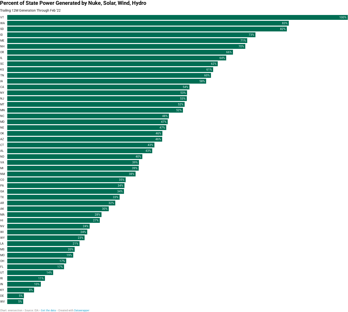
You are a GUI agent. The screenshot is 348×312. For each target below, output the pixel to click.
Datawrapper (81, 310)
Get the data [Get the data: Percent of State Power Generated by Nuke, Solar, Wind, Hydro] (48, 310)
